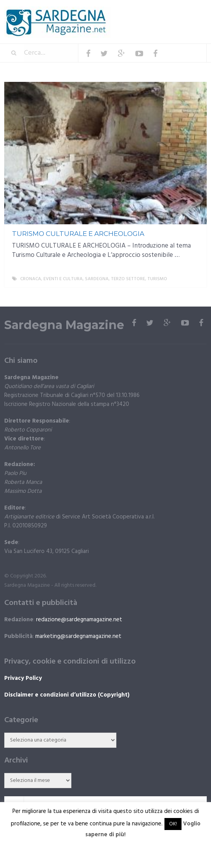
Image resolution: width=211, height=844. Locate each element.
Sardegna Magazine (64, 325)
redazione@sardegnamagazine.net (79, 619)
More (194, 279)
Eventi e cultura (63, 279)
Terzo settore (128, 279)
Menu (183, 11)
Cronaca (30, 279)
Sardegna (97, 279)
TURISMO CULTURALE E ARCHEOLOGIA (78, 233)
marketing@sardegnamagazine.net (78, 636)
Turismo (157, 279)
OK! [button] (173, 824)
